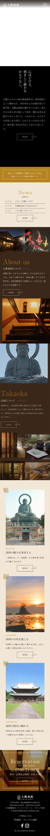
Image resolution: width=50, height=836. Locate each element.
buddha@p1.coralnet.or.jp (28, 810)
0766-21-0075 (27, 780)
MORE (11, 303)
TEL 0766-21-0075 (17, 805)
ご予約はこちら (25, 815)
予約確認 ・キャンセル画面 (25, 819)
